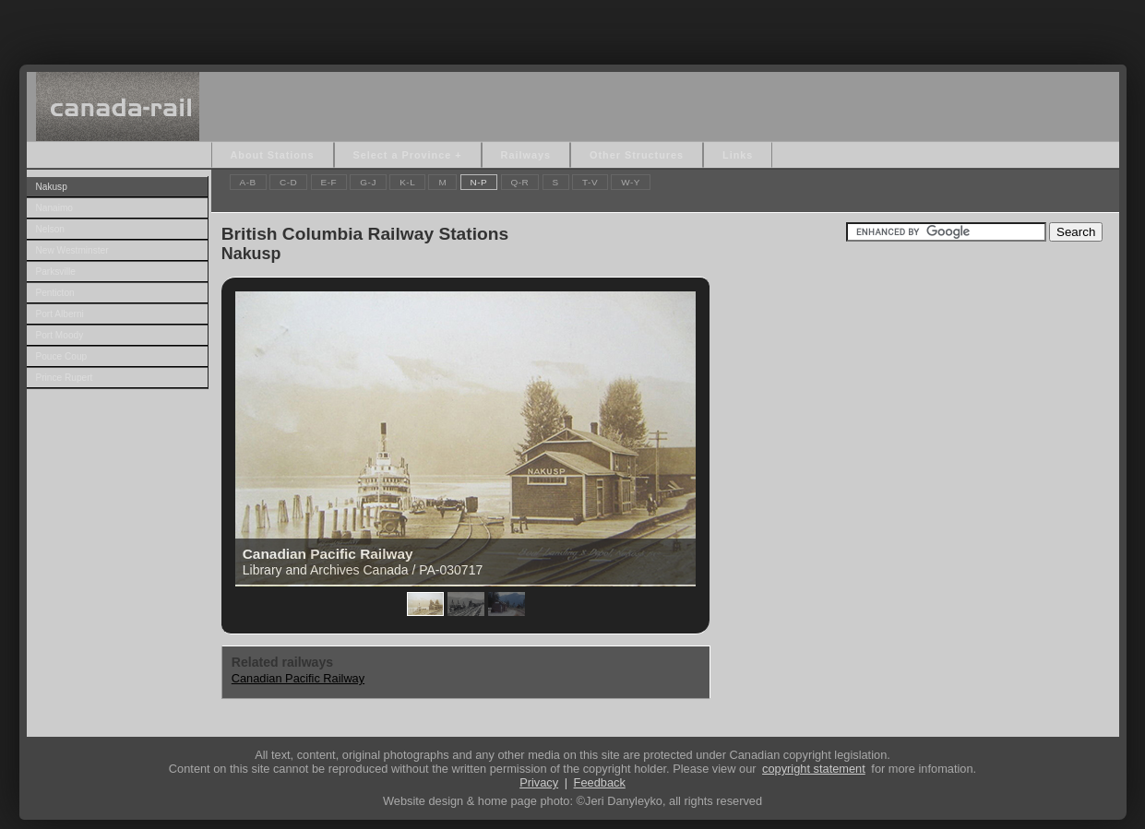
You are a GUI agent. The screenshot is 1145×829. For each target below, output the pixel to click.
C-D (288, 182)
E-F (329, 182)
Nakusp (51, 187)
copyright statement (813, 769)
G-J (368, 182)
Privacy (538, 782)
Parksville (56, 271)
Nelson (50, 229)
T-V (590, 182)
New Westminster (72, 250)
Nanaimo (54, 208)
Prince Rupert (64, 378)
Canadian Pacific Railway (298, 678)
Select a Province (402, 154)
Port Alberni (60, 314)
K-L (407, 182)
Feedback (600, 782)
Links (737, 154)
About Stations (273, 154)
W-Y (630, 182)
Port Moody (60, 335)
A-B (248, 182)
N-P (479, 182)
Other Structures (637, 154)
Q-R (520, 182)
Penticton (55, 293)
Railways (526, 154)
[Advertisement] (573, 27)
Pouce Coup (62, 356)
